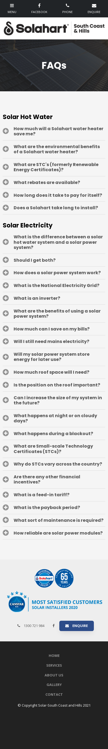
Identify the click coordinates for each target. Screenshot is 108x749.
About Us (54, 675)
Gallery (54, 684)
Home (54, 655)
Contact (54, 694)
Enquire (80, 625)
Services (54, 665)
